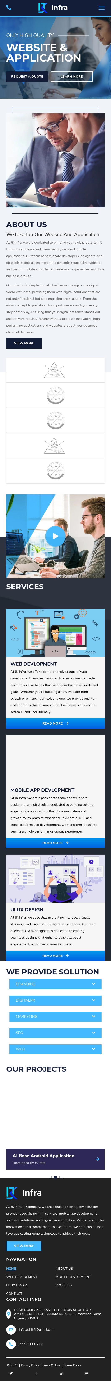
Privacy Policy (33, 1370)
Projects (64, 1288)
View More (24, 342)
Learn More (73, 75)
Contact (14, 1296)
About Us (64, 1271)
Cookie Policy (81, 1370)
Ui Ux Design (17, 1288)
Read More (55, 1056)
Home (11, 1271)
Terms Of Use (57, 1370)
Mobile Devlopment (73, 1280)
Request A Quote (27, 75)
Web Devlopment (21, 1280)
